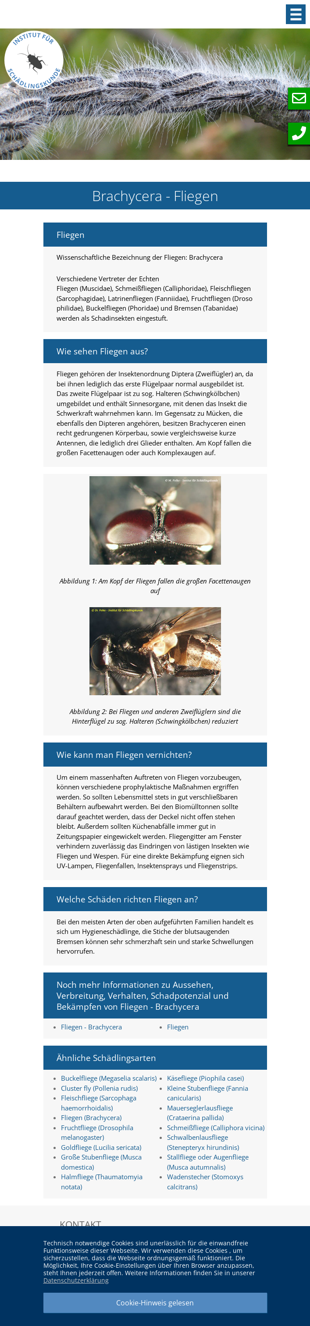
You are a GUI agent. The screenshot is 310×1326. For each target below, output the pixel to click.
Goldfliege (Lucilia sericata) (101, 1147)
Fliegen (178, 1026)
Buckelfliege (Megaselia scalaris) (109, 1078)
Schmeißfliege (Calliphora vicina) (215, 1127)
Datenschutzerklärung (76, 1280)
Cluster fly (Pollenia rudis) (99, 1088)
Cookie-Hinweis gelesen (155, 1303)
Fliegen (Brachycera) (91, 1117)
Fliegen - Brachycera (91, 1026)
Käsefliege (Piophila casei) (205, 1078)
